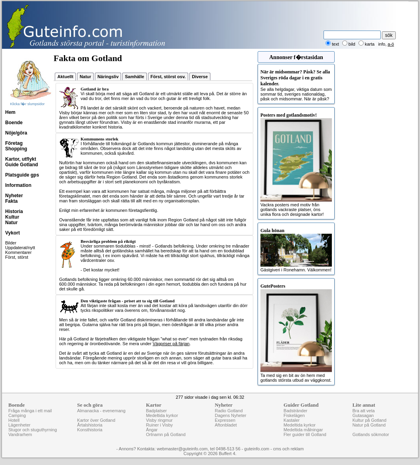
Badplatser (156, 410)
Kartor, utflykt (20, 159)
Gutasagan (363, 415)
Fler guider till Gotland (304, 434)
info (381, 44)
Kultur (12, 217)
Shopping (16, 149)
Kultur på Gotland (370, 420)
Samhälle (134, 76)
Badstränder (295, 410)
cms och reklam (288, 448)
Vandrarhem (20, 434)
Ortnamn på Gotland (166, 434)
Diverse (200, 76)
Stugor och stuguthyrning (32, 429)
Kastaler (291, 420)
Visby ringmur (159, 420)
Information (18, 185)
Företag (14, 143)
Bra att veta (364, 410)
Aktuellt (65, 76)
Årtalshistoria (89, 425)
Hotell (13, 420)
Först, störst (16, 257)
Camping (17, 415)
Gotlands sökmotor (371, 434)
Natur (11, 222)
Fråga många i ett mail (30, 410)
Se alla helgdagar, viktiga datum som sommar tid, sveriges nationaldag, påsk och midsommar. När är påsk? (296, 85)
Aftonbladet (226, 425)
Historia (14, 211)
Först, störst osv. (167, 76)
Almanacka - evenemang (101, 410)
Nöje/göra (16, 133)
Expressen (225, 420)
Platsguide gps (22, 175)
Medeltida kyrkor (162, 415)
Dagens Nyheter (231, 415)
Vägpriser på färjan (170, 343)
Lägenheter (19, 425)
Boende (14, 122)
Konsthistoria (89, 429)
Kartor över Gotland (96, 420)
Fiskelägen (293, 415)
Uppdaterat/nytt (20, 247)
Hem (10, 112)
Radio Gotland (229, 410)
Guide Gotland (21, 164)
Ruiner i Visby (159, 425)
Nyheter (14, 195)
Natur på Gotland (369, 425)
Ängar (152, 429)
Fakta (11, 201)
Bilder (10, 242)
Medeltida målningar (303, 429)
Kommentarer (18, 252)
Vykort (12, 233)
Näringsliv (108, 76)
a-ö (391, 44)
